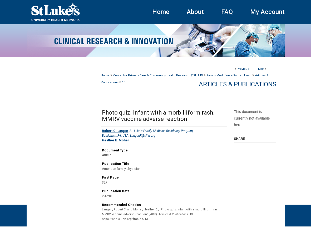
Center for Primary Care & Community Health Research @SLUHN (158, 75)
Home (105, 75)
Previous (243, 69)
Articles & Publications (237, 84)
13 (123, 82)
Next (261, 69)
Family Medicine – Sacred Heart (229, 75)
